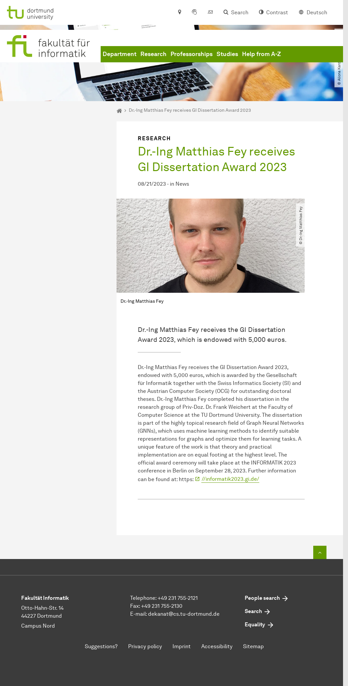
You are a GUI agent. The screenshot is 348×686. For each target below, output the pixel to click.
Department (119, 54)
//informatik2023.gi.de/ (230, 479)
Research (153, 54)
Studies (227, 54)
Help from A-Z (261, 54)
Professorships (192, 54)
